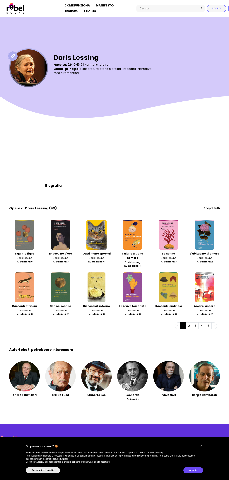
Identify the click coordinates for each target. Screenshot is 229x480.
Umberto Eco (96, 394)
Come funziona (77, 5)
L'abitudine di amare (204, 253)
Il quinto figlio (24, 253)
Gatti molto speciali (97, 253)
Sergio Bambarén (204, 394)
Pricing (90, 11)
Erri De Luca (60, 394)
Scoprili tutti (212, 208)
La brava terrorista (132, 306)
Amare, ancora (204, 306)
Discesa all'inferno (96, 306)
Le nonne (168, 253)
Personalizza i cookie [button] (43, 470)
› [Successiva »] (214, 325)
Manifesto (105, 5)
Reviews (71, 11)
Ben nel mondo (60, 306)
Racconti (129, 68)
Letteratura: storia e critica (101, 68)
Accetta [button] (193, 470)
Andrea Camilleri (25, 394)
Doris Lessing (24, 257)
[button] (201, 446)
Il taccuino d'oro (60, 253)
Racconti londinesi (168, 306)
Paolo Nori (168, 394)
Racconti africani (24, 306)
